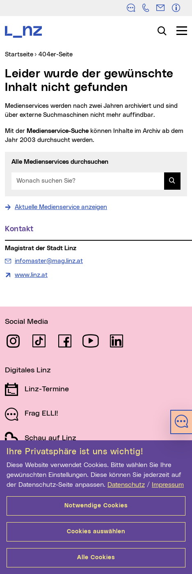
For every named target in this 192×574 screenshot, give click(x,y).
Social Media (26, 321)
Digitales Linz (28, 370)
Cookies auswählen (96, 531)
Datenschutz (126, 484)
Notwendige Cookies (96, 506)
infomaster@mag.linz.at (48, 260)
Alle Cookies (96, 557)
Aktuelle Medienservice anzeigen (61, 207)
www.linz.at (31, 275)
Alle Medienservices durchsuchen (59, 162)
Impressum (168, 484)
